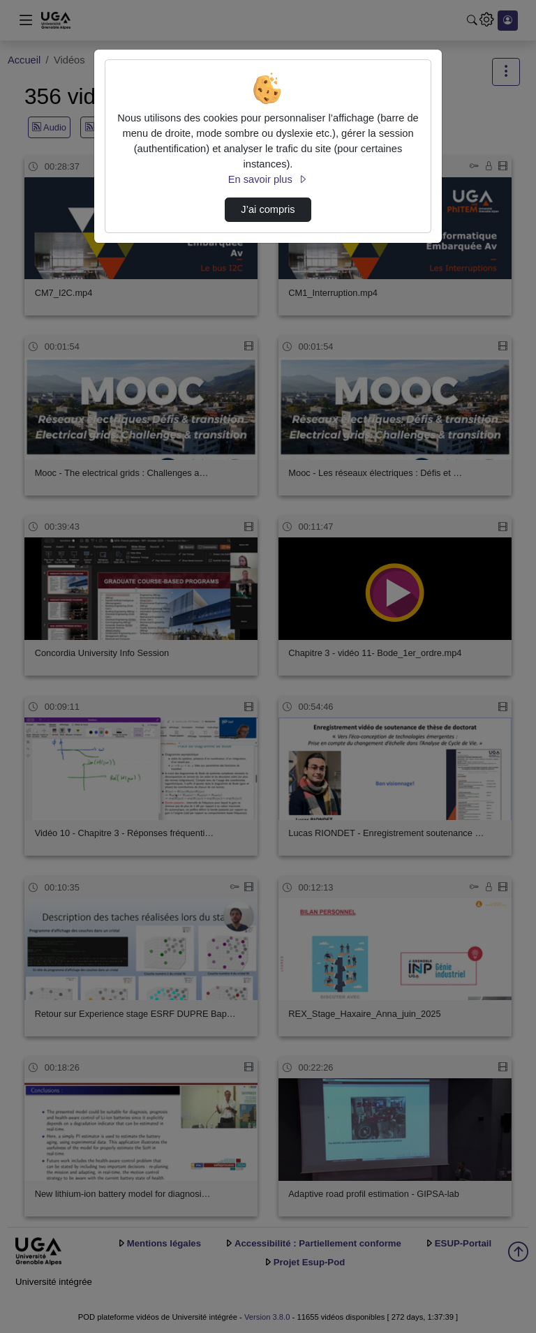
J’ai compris (268, 209)
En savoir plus (268, 179)
